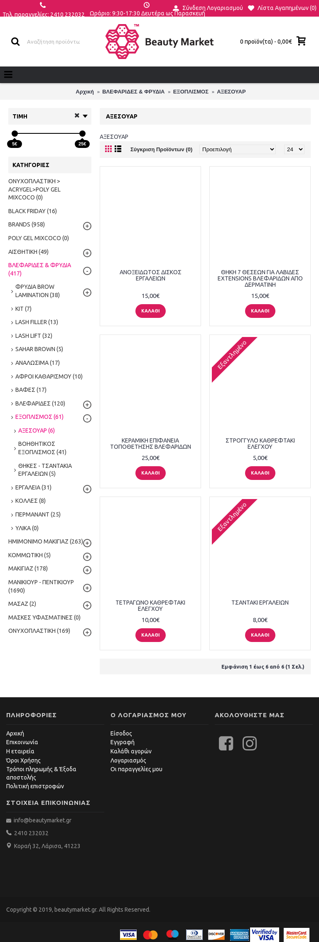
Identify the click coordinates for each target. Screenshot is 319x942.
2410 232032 (31, 833)
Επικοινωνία (22, 742)
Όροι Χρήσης (23, 760)
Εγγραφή (122, 742)
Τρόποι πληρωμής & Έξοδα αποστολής (41, 773)
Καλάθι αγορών (131, 751)
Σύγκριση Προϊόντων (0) (161, 149)
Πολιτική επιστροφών (35, 786)
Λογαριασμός (128, 760)
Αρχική (15, 733)
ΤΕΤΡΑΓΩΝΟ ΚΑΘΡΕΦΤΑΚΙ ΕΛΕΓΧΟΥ (150, 605)
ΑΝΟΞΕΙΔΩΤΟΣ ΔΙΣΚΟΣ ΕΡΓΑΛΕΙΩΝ (151, 275)
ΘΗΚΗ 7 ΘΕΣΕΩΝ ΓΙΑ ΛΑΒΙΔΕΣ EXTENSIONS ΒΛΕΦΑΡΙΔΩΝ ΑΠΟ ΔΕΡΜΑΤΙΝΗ (260, 278)
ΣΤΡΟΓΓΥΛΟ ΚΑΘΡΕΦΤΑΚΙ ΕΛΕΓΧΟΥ (260, 443)
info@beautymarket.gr (41, 820)
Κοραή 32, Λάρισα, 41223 (47, 846)
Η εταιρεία (20, 751)
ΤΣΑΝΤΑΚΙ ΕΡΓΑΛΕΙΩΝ (260, 602)
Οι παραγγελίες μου (136, 769)
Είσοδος (121, 733)
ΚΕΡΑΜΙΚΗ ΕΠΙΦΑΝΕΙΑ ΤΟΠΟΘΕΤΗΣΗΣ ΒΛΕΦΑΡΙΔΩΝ (150, 443)
